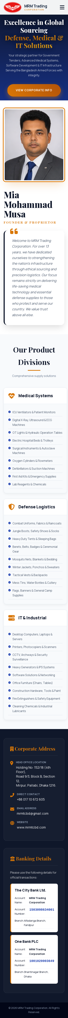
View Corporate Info (34, 91)
